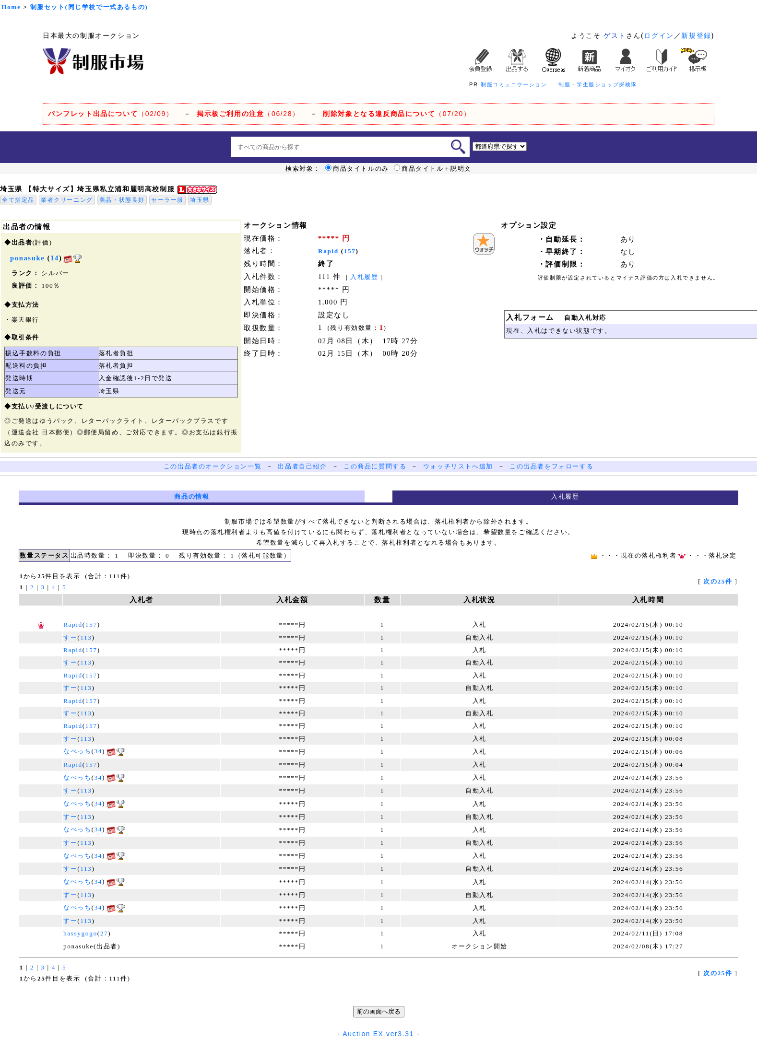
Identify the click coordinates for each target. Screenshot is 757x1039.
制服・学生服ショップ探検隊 (597, 84)
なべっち (77, 751)
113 (86, 637)
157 (350, 251)
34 (98, 751)
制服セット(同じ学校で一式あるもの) (89, 7)
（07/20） (397, 113)
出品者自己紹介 (302, 466)
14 (54, 258)
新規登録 (696, 35)
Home (11, 7)
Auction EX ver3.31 (378, 1034)
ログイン (659, 35)
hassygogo (80, 933)
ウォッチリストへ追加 (458, 466)
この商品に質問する (374, 466)
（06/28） (248, 113)
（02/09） (110, 113)
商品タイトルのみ (357, 168)
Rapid (328, 251)
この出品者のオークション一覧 (212, 466)
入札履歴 (364, 276)
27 (104, 933)
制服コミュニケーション (514, 84)
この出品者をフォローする (551, 466)
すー (70, 637)
